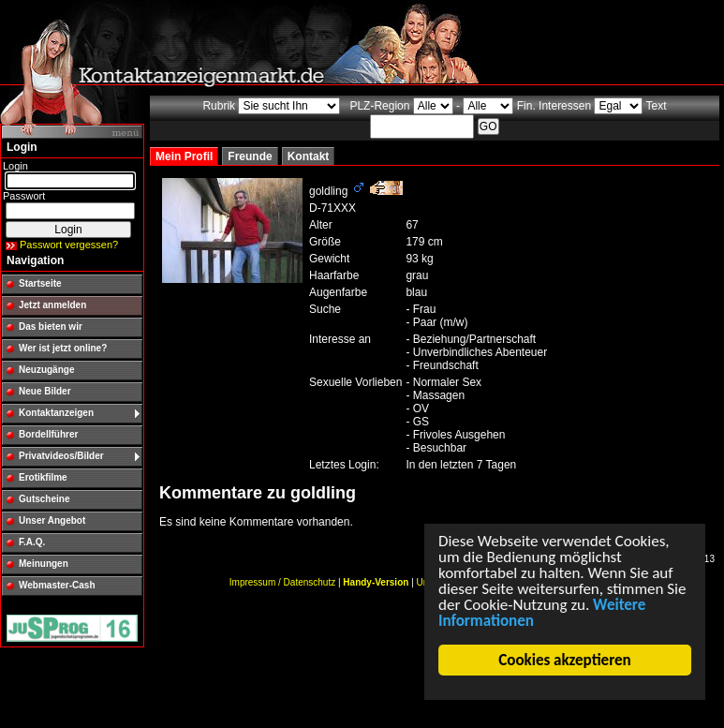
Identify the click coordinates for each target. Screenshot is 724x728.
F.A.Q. (32, 542)
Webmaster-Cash (57, 585)
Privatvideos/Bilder (61, 456)
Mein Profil (184, 156)
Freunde (250, 156)
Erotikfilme (43, 477)
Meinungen (43, 563)
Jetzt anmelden (52, 305)
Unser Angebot (52, 520)
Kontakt (309, 156)
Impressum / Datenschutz (282, 582)
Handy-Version (375, 582)
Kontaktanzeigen (56, 413)
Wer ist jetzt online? (63, 348)
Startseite (40, 283)
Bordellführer (48, 434)
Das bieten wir (50, 326)
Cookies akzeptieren (565, 660)
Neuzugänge (46, 369)
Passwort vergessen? (69, 244)
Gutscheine (44, 499)
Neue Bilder (45, 391)
